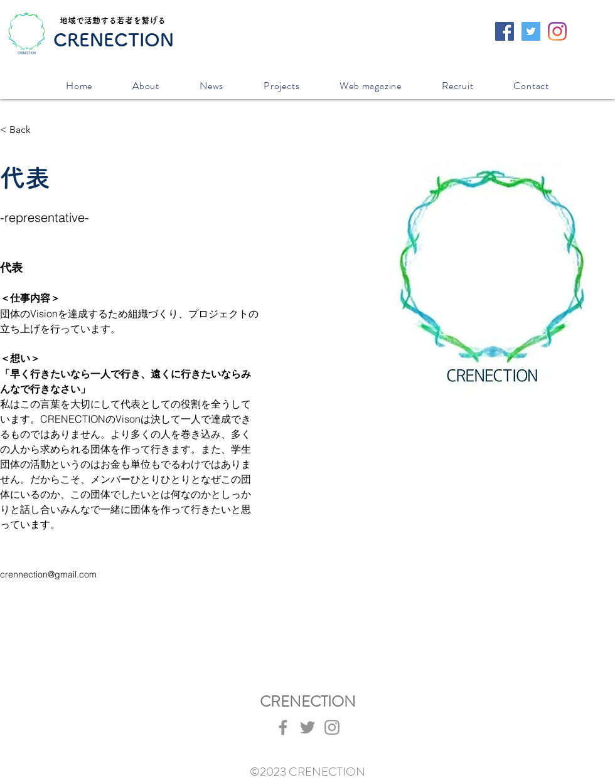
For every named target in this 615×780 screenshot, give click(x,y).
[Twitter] (307, 727)
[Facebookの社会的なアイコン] (504, 31)
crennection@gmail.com (48, 574)
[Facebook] (283, 727)
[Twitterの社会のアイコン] (530, 31)
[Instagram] (557, 31)
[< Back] (25, 130)
